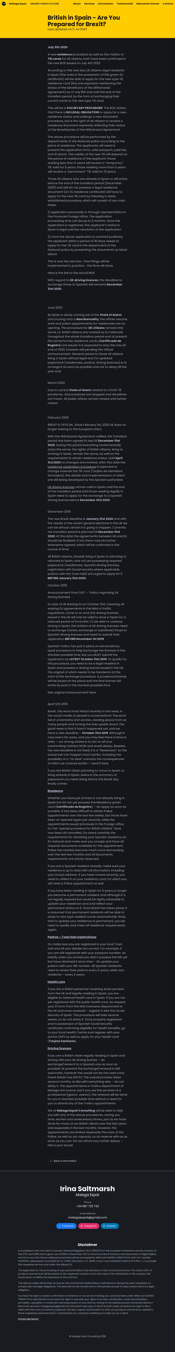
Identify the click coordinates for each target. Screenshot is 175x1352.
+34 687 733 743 (87, 1206)
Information (105, 3)
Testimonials (125, 3)
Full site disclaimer (28, 1319)
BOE (92, 273)
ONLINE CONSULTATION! (44, 3)
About (77, 3)
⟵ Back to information (63, 1161)
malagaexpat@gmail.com (87, 1217)
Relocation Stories (147, 3)
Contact (168, 3)
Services (89, 3)
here (93, 692)
